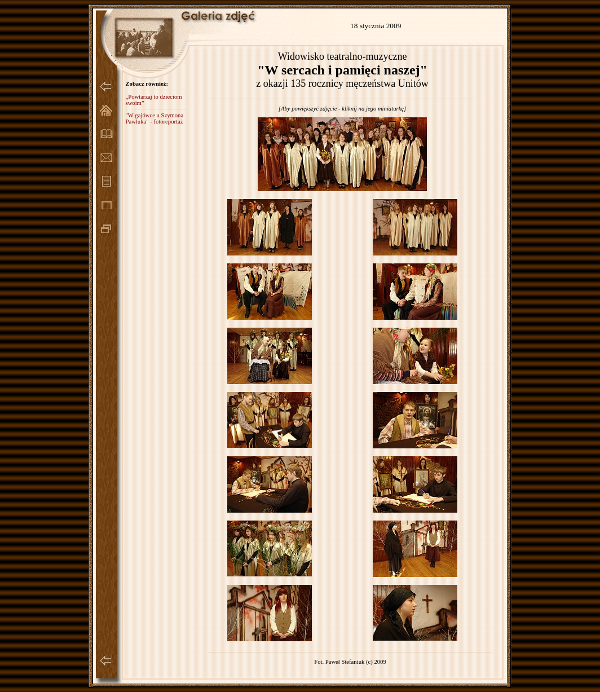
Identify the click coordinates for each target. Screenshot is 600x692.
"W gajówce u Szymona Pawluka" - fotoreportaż (154, 118)
